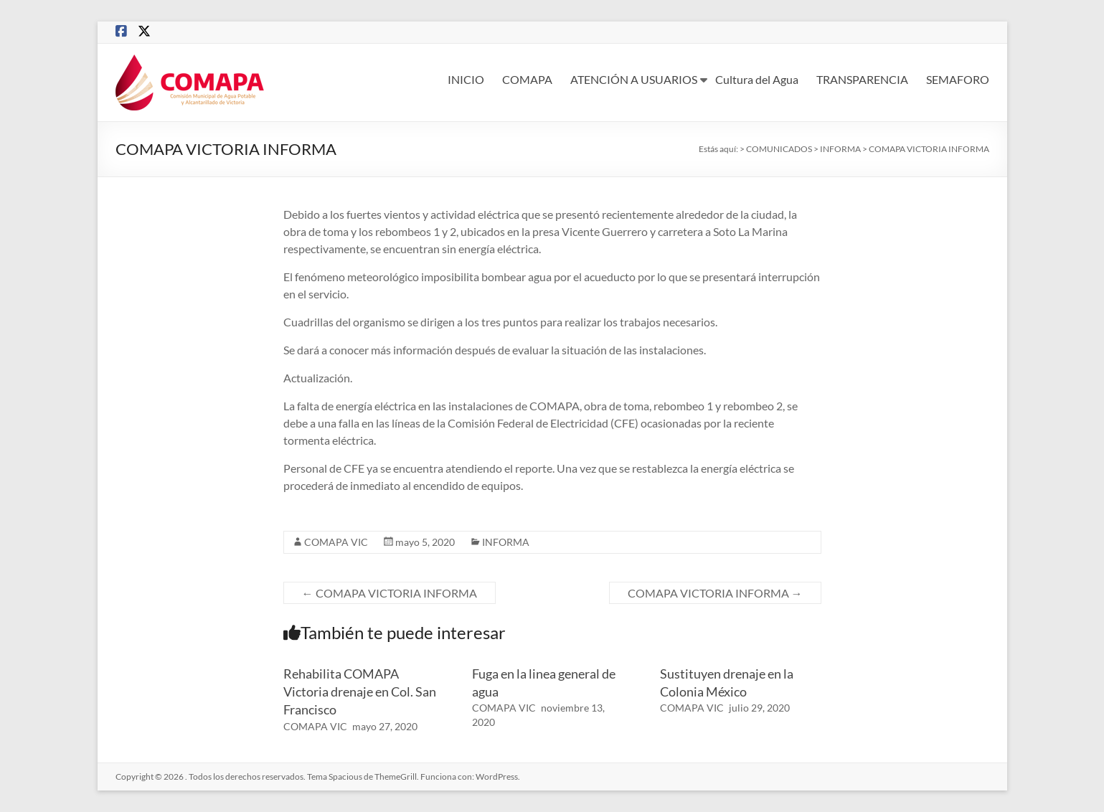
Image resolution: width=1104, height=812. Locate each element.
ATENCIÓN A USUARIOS (633, 79)
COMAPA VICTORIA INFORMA (389, 593)
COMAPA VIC (336, 542)
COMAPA (527, 79)
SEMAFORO (957, 79)
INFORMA (505, 542)
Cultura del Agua (756, 79)
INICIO (466, 79)
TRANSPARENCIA (862, 79)
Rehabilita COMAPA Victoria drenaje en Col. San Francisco (359, 691)
